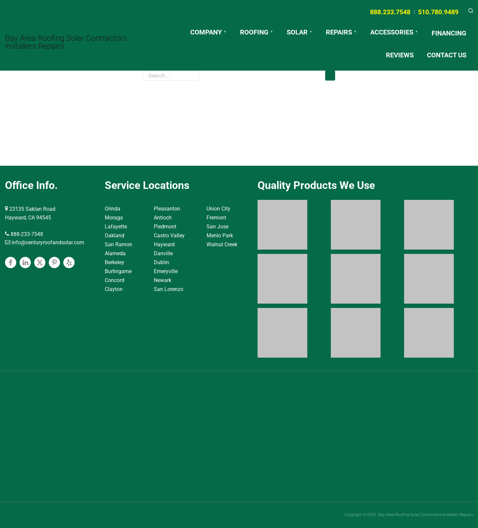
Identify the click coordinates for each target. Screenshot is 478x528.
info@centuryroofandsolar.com (44, 242)
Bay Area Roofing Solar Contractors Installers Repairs (66, 42)
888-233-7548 (24, 234)
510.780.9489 (438, 12)
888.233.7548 (390, 12)
